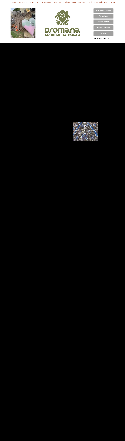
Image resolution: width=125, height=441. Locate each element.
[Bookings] (103, 16)
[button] (103, 27)
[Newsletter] (103, 22)
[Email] (103, 33)
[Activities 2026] (103, 10)
